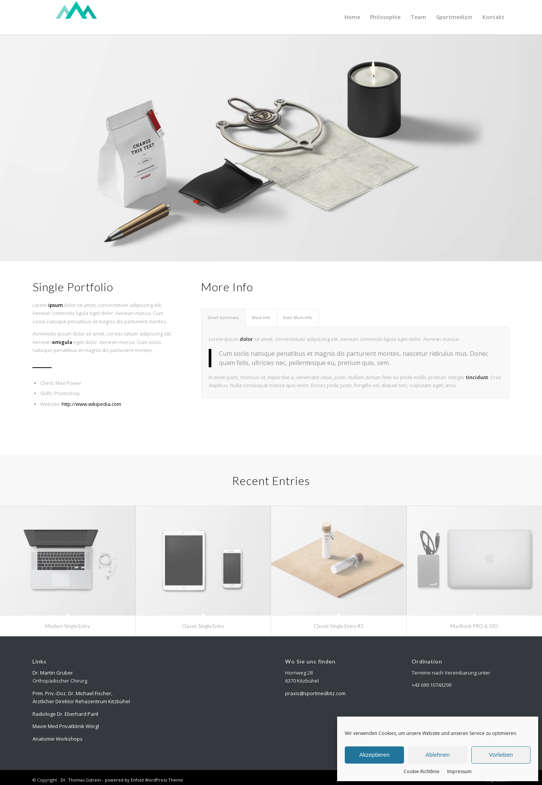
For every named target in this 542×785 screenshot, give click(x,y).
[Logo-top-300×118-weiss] (76, 17)
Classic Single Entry (203, 626)
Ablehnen (437, 754)
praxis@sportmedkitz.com (315, 693)
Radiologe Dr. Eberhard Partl (65, 713)
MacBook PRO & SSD (474, 626)
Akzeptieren (374, 754)
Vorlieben (501, 754)
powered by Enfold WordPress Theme (144, 780)
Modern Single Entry (67, 626)
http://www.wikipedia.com (91, 404)
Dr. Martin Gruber (52, 672)
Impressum (459, 771)
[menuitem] (352, 17)
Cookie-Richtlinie (422, 771)
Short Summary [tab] (223, 317)
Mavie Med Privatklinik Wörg (65, 726)
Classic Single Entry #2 (338, 626)
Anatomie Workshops (57, 738)
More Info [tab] (261, 317)
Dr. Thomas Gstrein (81, 780)
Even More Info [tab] (297, 317)
